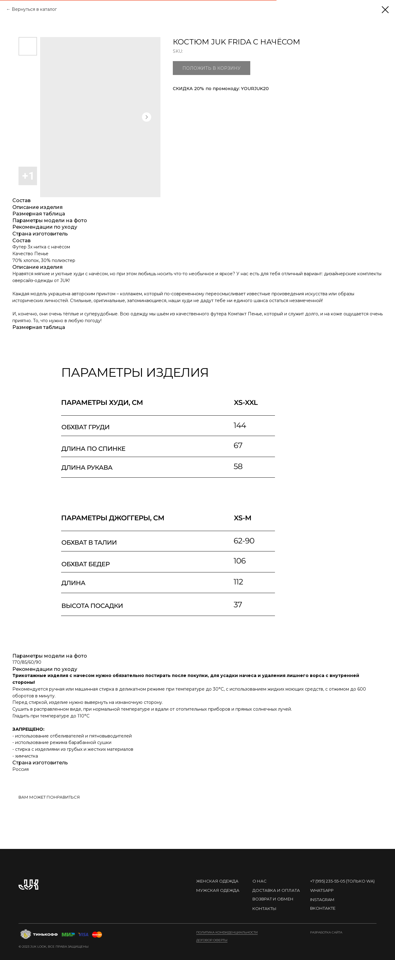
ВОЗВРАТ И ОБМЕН (272, 898)
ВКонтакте (322, 908)
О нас (259, 881)
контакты (264, 908)
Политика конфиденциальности (227, 932)
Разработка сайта (326, 932)
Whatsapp (322, 890)
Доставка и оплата (276, 890)
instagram (322, 899)
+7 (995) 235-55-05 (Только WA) (342, 881)
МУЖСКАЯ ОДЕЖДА (217, 890)
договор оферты (211, 940)
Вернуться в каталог (34, 9)
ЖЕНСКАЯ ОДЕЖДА (217, 881)
